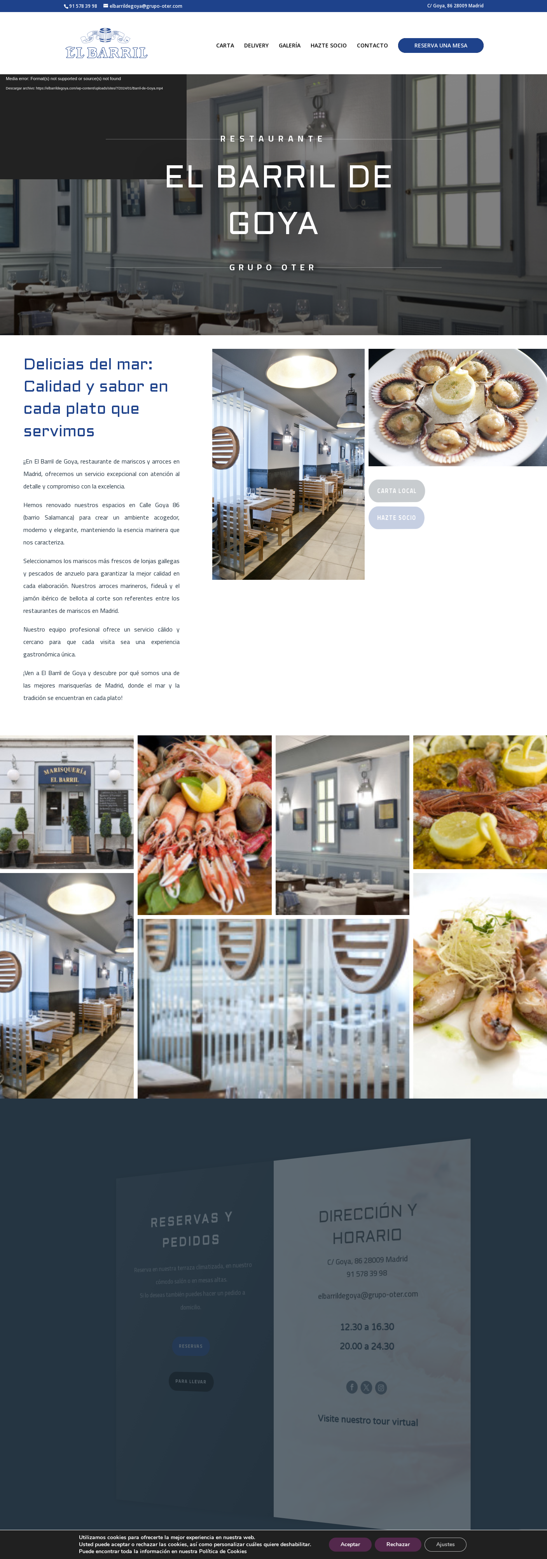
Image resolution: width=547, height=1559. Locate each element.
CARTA (225, 46)
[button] (67, 802)
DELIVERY (256, 46)
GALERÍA (290, 46)
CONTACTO (372, 46)
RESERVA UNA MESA (440, 45)
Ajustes (445, 1544)
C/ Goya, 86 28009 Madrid (455, 6)
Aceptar (350, 1544)
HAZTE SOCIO (329, 46)
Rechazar (398, 1544)
